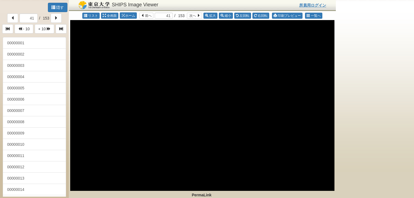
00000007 (15, 110)
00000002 (15, 54)
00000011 (15, 155)
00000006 (15, 99)
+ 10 (44, 29)
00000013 (15, 178)
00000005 (15, 88)
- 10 (24, 29)
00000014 (15, 189)
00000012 (15, 167)
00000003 (15, 65)
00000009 (15, 133)
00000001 (15, 43)
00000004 (15, 77)
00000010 (15, 144)
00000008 (15, 122)
